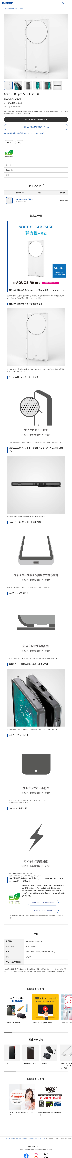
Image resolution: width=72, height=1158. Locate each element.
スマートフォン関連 (21, 1138)
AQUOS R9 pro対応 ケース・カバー (14, 8)
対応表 (9, 142)
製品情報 (11, 1138)
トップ (5, 1138)
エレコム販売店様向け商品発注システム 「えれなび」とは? (23, 133)
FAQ (19, 142)
